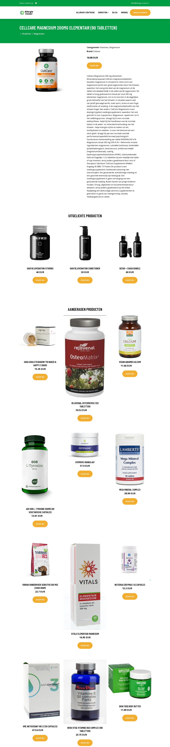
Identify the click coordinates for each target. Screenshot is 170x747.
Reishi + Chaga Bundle (129, 268)
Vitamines (26, 33)
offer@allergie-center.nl (140, 3)
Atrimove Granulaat (85, 462)
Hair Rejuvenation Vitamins (40, 268)
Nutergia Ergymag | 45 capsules (130, 584)
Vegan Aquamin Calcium (130, 361)
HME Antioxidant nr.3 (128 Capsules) (40, 726)
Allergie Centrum (85, 12)
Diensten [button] (102, 12)
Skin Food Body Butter (130, 706)
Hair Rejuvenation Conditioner (85, 268)
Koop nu (94, 65)
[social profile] (36, 3)
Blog (114, 12)
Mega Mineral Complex (129, 489)
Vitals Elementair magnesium (85, 633)
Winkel (124, 12)
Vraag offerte (140, 12)
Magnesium (39, 33)
